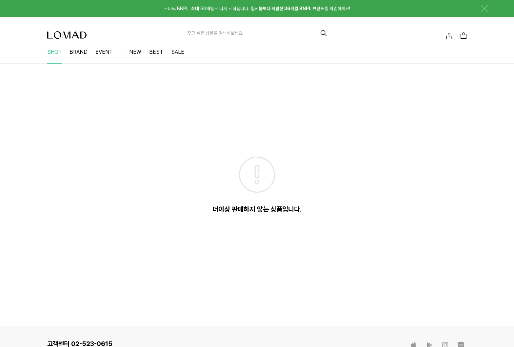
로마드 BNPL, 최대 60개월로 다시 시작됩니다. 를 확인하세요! (257, 8)
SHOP (54, 52)
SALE (177, 52)
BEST (156, 52)
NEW (135, 52)
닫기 (479, 8)
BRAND (78, 52)
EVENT (104, 52)
